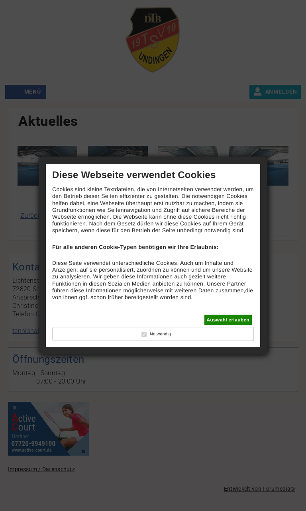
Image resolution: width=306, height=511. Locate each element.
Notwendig (160, 334)
